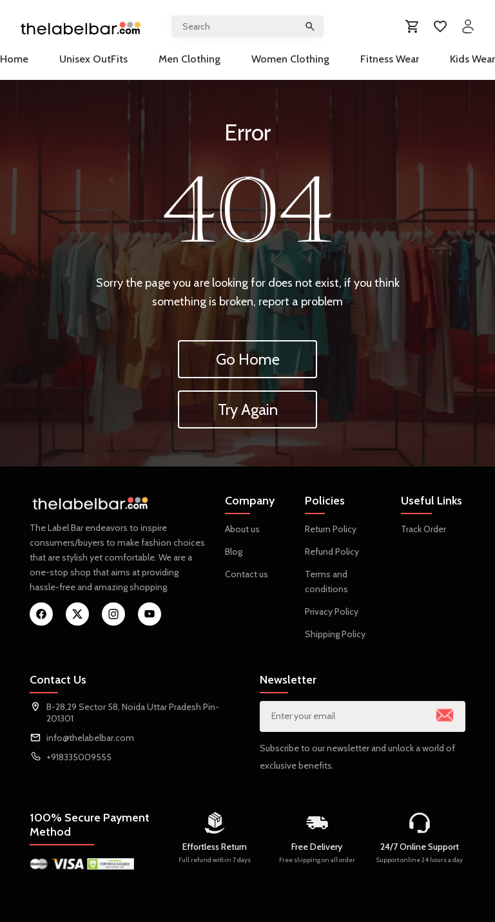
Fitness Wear (389, 59)
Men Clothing (189, 59)
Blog (233, 551)
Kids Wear (472, 59)
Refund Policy (332, 551)
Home (14, 59)
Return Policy (330, 529)
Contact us (246, 574)
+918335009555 (79, 757)
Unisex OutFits (93, 59)
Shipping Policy (335, 634)
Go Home (248, 359)
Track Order (423, 529)
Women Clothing (290, 59)
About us (242, 529)
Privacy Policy (331, 611)
